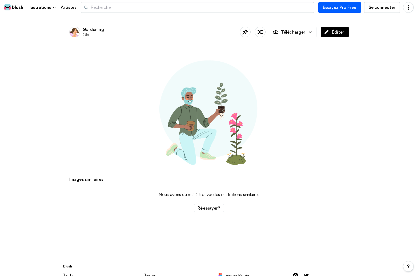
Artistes (69, 7)
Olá (86, 34)
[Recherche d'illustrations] (197, 7)
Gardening (93, 29)
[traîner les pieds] (260, 32)
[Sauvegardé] (245, 32)
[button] (42, 7)
